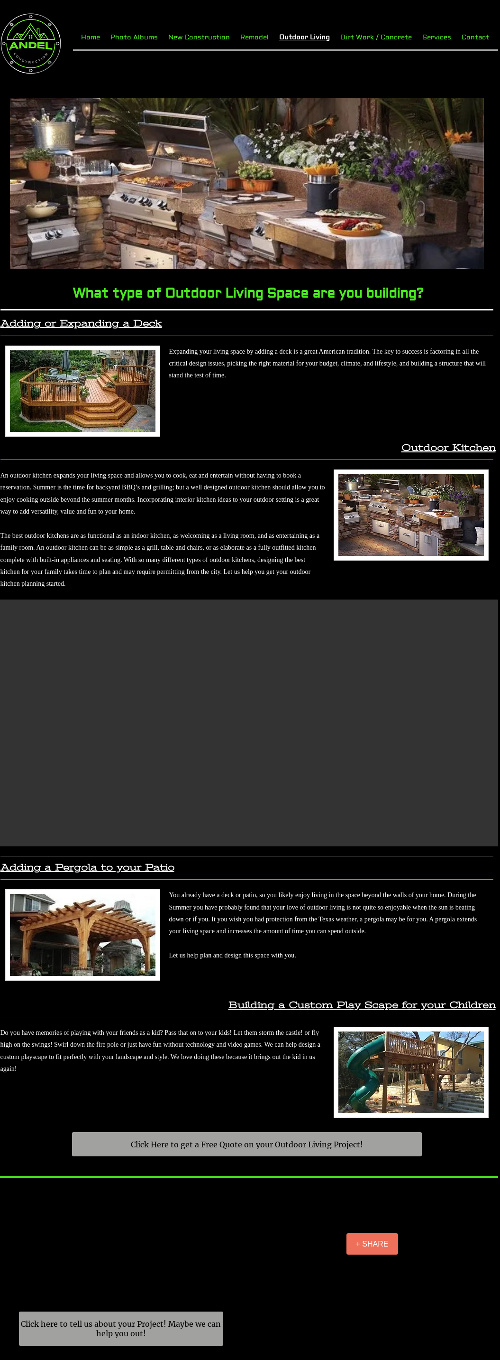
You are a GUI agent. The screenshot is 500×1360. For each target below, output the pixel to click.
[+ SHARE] (372, 1244)
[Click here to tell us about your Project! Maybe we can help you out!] (121, 1329)
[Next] (470, 184)
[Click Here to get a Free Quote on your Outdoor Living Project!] (247, 1144)
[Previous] (23, 184)
